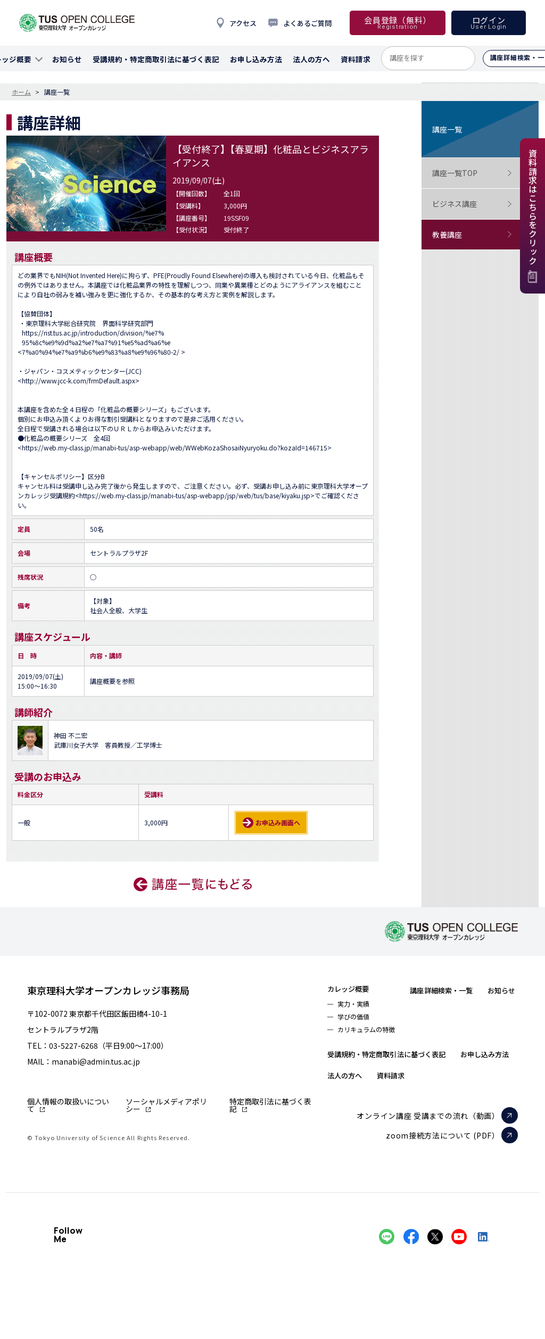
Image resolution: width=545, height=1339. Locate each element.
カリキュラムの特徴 (372, 1036)
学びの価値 (357, 1021)
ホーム (21, 92)
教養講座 (472, 235)
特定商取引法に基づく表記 (270, 1105)
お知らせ (345, 1061)
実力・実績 (357, 1006)
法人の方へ (427, 1103)
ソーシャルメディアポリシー (166, 1105)
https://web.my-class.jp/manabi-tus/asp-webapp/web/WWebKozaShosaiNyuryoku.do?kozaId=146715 (174, 447)
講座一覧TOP (472, 173)
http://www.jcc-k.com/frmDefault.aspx (78, 380)
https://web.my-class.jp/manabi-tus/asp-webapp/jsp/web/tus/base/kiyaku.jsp (194, 495)
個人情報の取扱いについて (68, 1105)
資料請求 (482, 1103)
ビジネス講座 (472, 204)
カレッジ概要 (354, 989)
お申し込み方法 (358, 1103)
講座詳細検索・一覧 (463, 989)
